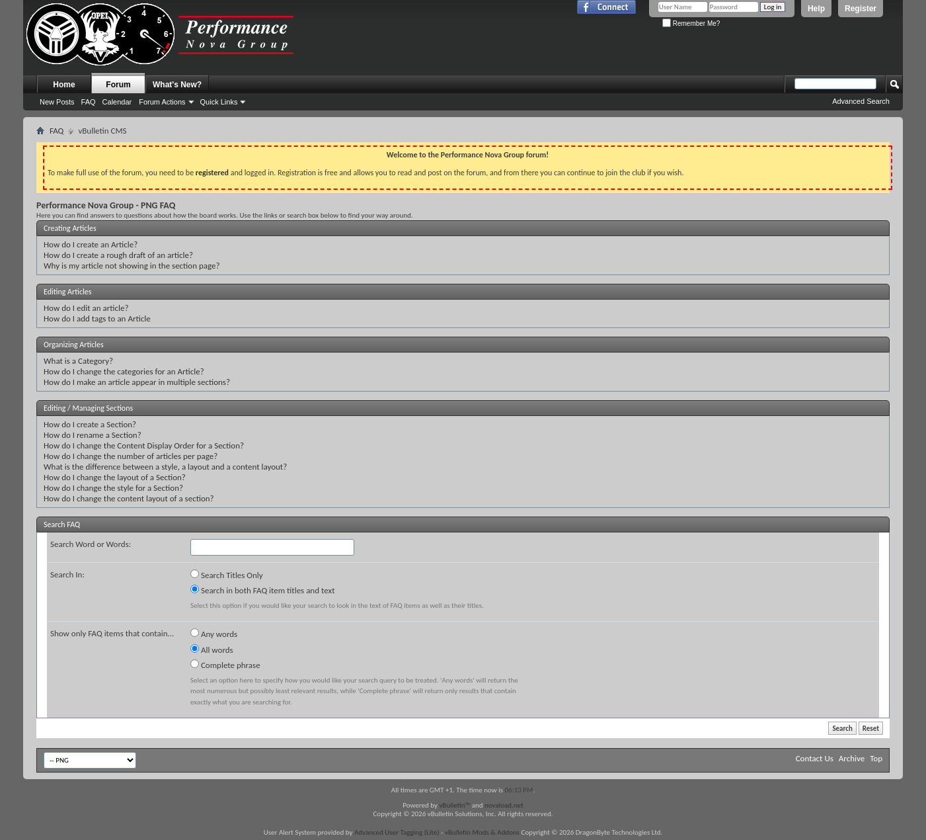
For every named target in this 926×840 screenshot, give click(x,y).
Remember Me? (691, 23)
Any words (213, 633)
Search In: (67, 574)
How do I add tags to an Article (97, 318)
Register (860, 8)
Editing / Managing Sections (88, 408)
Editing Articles (67, 291)
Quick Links (219, 102)
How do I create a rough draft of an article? (118, 255)
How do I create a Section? (90, 424)
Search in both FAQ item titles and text (262, 590)
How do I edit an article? (86, 308)
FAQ (88, 102)
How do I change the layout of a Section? (115, 477)
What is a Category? (78, 361)
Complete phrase (225, 664)
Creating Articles (70, 228)
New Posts (57, 102)
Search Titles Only (226, 574)
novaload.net (503, 805)
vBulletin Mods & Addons (482, 832)
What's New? (177, 84)
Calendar (117, 102)
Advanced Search (861, 101)
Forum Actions (162, 102)
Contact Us (814, 758)
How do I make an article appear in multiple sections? (137, 382)
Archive (852, 758)
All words (211, 649)
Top (876, 758)
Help (816, 8)
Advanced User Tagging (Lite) (397, 832)
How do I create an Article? (90, 244)
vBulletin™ (454, 805)
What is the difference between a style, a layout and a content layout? (165, 467)
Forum (118, 84)
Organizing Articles (74, 344)
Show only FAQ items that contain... (112, 633)
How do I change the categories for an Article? (124, 371)
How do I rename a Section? (92, 435)
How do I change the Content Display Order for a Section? (144, 445)
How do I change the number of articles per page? (130, 456)
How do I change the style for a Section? (113, 488)
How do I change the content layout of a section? (129, 498)
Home (64, 84)
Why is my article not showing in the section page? (132, 266)
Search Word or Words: (90, 544)
